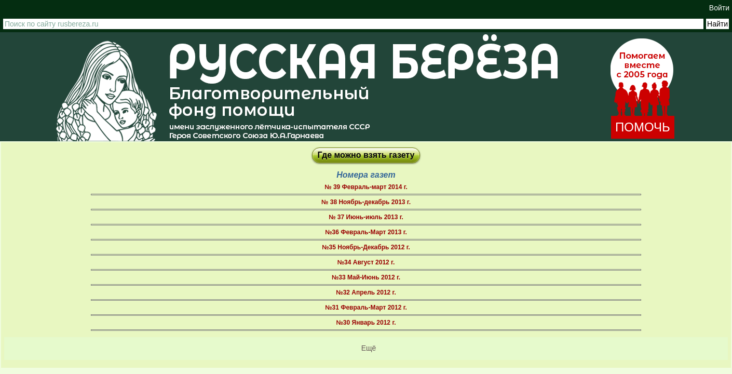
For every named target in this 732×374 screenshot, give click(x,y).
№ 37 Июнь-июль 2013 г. (366, 217)
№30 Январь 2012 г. (366, 322)
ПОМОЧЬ (642, 127)
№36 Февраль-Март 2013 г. (366, 232)
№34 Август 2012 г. (366, 262)
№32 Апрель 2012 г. (366, 292)
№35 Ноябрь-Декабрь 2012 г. (366, 247)
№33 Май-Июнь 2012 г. (366, 277)
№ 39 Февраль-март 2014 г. (366, 187)
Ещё (368, 348)
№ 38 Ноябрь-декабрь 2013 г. (366, 202)
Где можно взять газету (366, 155)
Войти (719, 8)
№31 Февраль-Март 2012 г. (366, 307)
